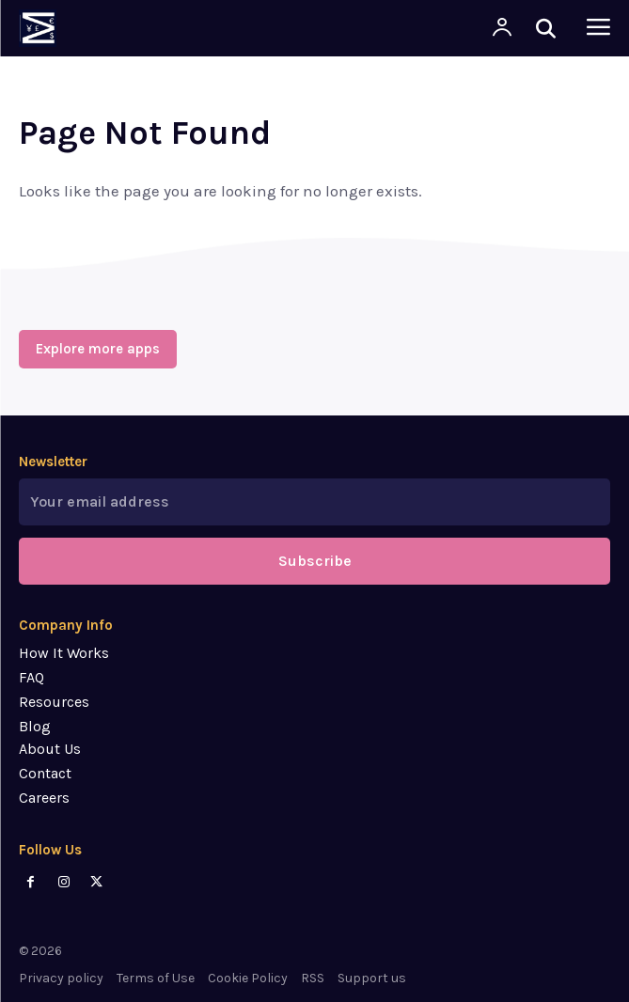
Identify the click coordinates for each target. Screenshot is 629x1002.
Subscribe (315, 561)
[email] (314, 501)
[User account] (502, 28)
